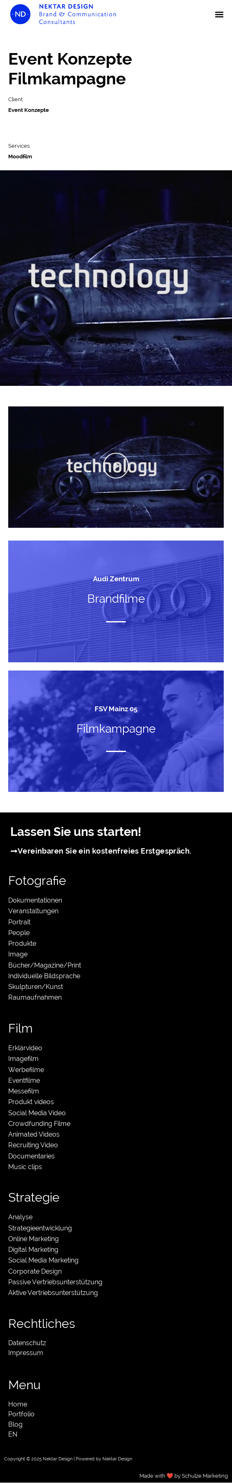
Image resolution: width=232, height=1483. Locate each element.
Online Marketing (33, 1239)
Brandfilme (116, 599)
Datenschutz (27, 1343)
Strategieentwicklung (40, 1228)
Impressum (25, 1353)
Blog (15, 1424)
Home (17, 1404)
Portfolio (21, 1414)
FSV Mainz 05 (116, 709)
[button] (219, 14)
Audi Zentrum (116, 579)
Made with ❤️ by (160, 1476)
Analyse (20, 1217)
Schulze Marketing (205, 1476)
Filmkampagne (116, 729)
